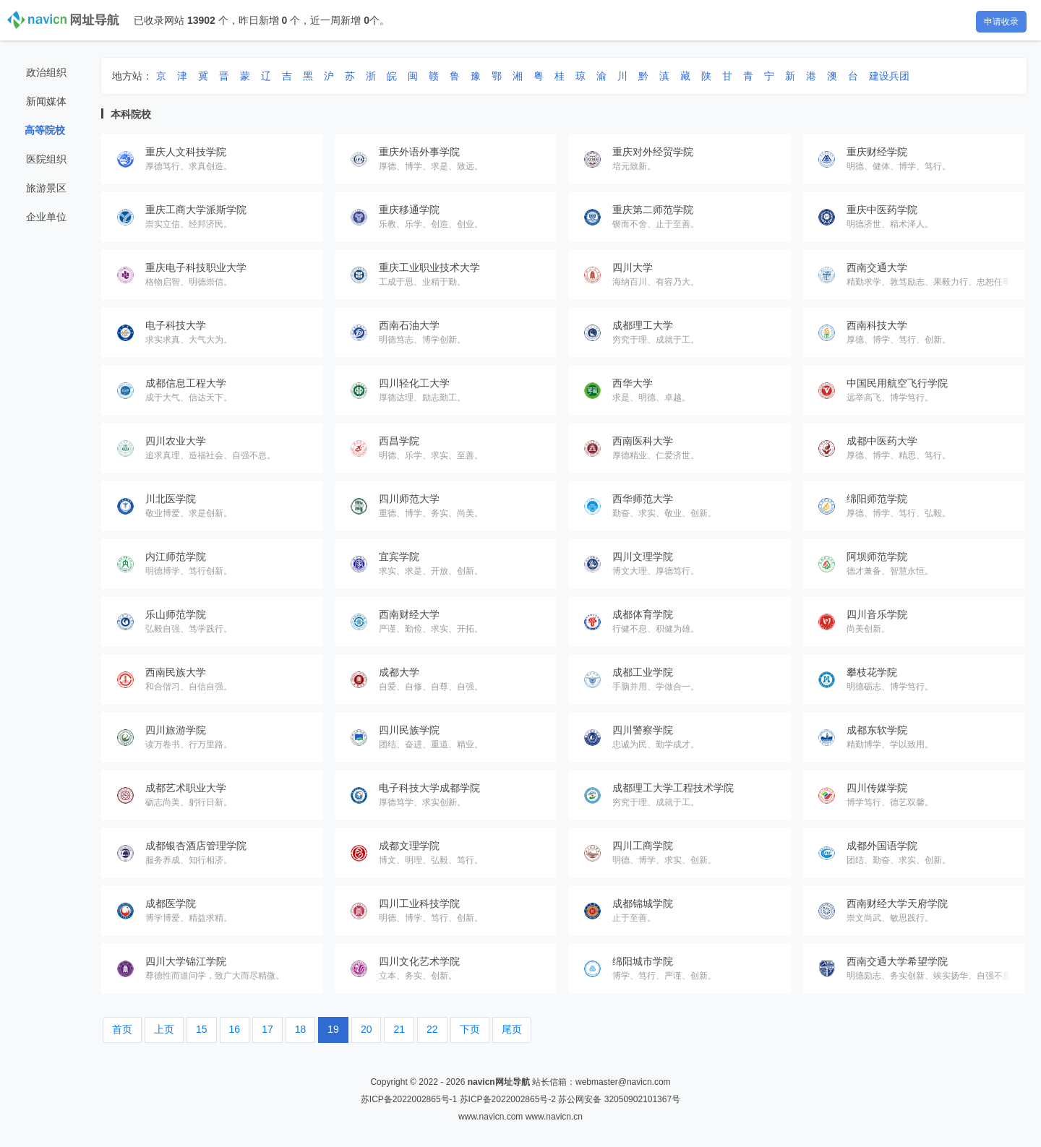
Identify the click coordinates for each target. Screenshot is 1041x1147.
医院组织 (46, 159)
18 (301, 1029)
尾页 (512, 1029)
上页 (164, 1029)
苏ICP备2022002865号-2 (508, 1099)
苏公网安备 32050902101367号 (619, 1099)
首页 (122, 1029)
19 (333, 1029)
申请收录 (1001, 22)
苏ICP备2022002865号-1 (409, 1099)
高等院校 (45, 130)
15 (201, 1029)
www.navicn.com (490, 1117)
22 (432, 1029)
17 (267, 1029)
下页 (470, 1029)
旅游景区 (46, 188)
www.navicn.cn (554, 1117)
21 (399, 1029)
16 (235, 1029)
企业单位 (46, 217)
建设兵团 (889, 76)
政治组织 (46, 72)
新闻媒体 (46, 101)
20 (366, 1029)
